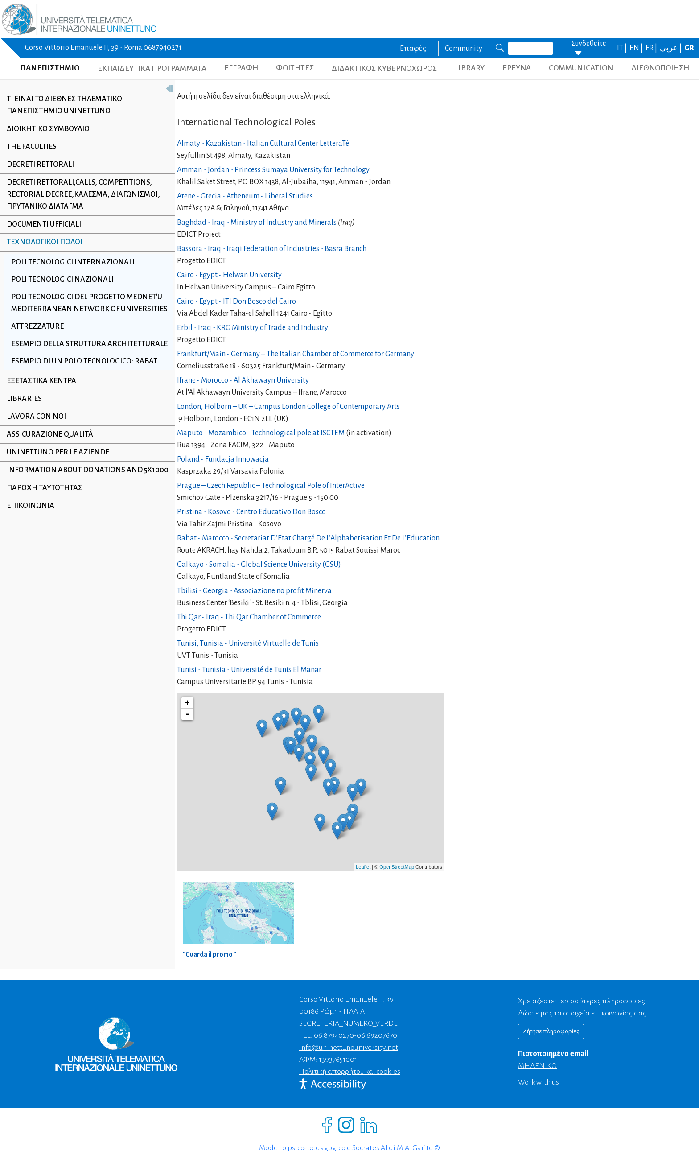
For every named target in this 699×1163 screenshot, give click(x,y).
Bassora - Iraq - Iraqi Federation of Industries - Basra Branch (271, 249)
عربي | (671, 48)
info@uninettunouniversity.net (348, 1047)
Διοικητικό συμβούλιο (48, 129)
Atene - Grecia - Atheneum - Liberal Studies (245, 196)
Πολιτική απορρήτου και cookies (349, 1072)
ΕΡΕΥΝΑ (516, 68)
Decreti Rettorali (40, 165)
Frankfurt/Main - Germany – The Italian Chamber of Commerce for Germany (295, 354)
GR (689, 48)
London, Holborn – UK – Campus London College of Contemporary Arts (288, 407)
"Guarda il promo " (209, 954)
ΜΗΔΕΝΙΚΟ (537, 1066)
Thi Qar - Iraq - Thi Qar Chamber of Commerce (249, 617)
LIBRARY (470, 68)
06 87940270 (334, 1035)
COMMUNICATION (581, 68)
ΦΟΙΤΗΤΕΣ (295, 68)
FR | (652, 48)
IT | (622, 48)
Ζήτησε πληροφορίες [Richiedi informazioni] (551, 1031)
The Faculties (32, 147)
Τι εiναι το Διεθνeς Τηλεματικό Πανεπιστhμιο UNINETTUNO (64, 105)
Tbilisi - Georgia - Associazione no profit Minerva (254, 591)
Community (463, 49)
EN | (636, 48)
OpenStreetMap (396, 867)
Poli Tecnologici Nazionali (62, 280)
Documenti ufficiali (44, 224)
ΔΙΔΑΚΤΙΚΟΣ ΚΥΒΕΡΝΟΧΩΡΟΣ (384, 68)
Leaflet (363, 867)
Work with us (538, 1082)
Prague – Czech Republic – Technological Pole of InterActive (271, 486)
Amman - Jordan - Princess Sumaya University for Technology (273, 170)
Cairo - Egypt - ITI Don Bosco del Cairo (236, 301)
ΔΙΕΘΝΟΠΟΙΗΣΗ (660, 68)
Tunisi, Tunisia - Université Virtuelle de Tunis (248, 643)
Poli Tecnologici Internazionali (73, 262)
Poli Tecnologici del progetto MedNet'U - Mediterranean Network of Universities (86, 309)
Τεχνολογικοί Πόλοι (44, 242)
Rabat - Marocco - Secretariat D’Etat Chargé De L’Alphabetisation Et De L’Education (308, 538)
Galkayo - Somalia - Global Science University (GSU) (259, 565)
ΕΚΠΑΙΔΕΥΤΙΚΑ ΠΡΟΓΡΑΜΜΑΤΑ (152, 68)
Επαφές (413, 49)
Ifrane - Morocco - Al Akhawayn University (243, 380)
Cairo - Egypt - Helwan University (229, 275)
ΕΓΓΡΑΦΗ (241, 68)
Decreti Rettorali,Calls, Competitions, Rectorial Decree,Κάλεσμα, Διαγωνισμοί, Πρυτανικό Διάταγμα (83, 194)
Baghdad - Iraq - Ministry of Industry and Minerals (257, 223)
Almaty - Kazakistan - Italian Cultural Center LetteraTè (263, 144)
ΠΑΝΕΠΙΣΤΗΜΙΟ (50, 68)
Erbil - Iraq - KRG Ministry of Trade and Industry (252, 328)
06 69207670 (377, 1035)
